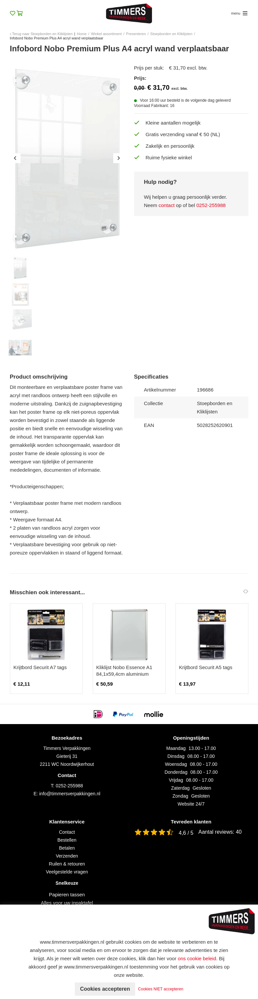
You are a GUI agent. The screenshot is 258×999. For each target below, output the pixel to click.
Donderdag (176, 772)
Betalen (67, 848)
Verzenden (67, 856)
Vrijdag (176, 780)
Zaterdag (180, 788)
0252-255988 (211, 205)
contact (167, 205)
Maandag (175, 748)
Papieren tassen (67, 894)
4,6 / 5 (186, 833)
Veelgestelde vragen (67, 871)
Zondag (180, 796)
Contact (67, 832)
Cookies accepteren (105, 989)
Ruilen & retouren (67, 864)
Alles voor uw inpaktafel (67, 903)
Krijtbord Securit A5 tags (205, 667)
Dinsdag (176, 756)
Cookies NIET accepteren (160, 989)
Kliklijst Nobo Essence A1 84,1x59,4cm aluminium (124, 670)
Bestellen (67, 840)
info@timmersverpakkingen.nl (69, 793)
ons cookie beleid (197, 958)
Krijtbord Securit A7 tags (40, 667)
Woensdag (176, 764)
